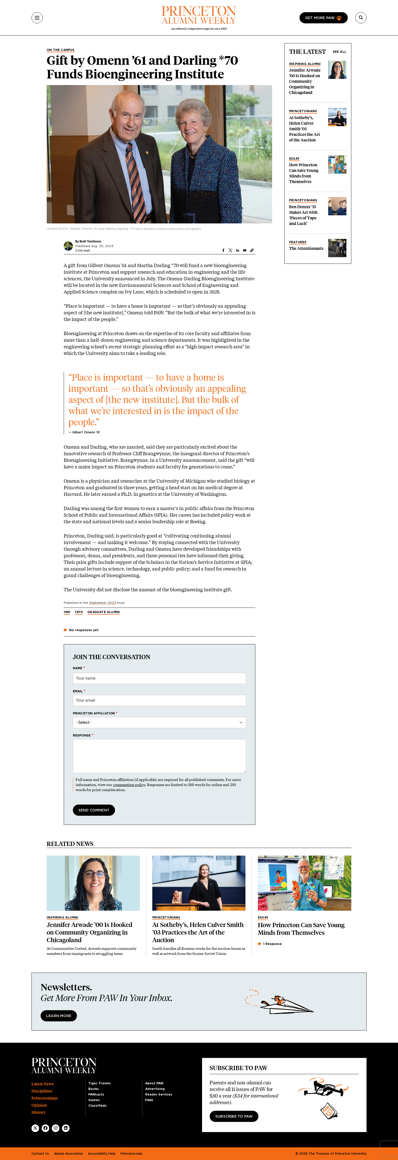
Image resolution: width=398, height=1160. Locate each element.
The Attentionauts (306, 248)
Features (298, 242)
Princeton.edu (131, 1153)
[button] (251, 250)
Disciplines (41, 1091)
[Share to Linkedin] (237, 250)
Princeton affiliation (94, 713)
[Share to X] (230, 250)
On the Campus (61, 50)
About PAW (154, 1083)
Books (93, 1088)
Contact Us (40, 1153)
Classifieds (97, 1105)
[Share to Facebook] (223, 250)
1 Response (270, 943)
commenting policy (129, 784)
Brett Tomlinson (90, 241)
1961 (67, 612)
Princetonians (303, 111)
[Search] (361, 17)
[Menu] (37, 17)
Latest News (42, 1084)
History (38, 1112)
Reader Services (158, 1094)
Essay (294, 158)
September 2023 (102, 602)
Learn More (58, 1016)
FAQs (149, 1100)
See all (339, 51)
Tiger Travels (99, 1083)
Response (82, 735)
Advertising (155, 1088)
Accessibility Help (101, 1153)
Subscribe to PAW (234, 1116)
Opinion (39, 1105)
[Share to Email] (244, 250)
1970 (79, 612)
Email (78, 691)
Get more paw (320, 18)
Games (94, 1100)
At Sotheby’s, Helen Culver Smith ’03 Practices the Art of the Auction (304, 128)
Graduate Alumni (103, 612)
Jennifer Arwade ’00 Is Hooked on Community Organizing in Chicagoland (305, 81)
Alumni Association (68, 1153)
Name (77, 668)
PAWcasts (96, 1094)
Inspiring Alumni (305, 64)
